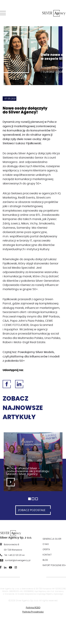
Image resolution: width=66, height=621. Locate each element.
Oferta (46, 549)
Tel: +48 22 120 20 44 (14, 555)
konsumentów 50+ (43, 130)
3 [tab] (36, 499)
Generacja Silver (52, 539)
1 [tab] (29, 499)
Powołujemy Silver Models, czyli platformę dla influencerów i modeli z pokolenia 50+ (31, 356)
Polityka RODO (33, 608)
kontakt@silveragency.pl (17, 560)
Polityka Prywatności (33, 612)
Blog (45, 560)
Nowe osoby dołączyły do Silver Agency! (25, 110)
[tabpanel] (33, 463)
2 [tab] (33, 499)
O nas (46, 544)
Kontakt (47, 555)
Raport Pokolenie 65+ (54, 565)
